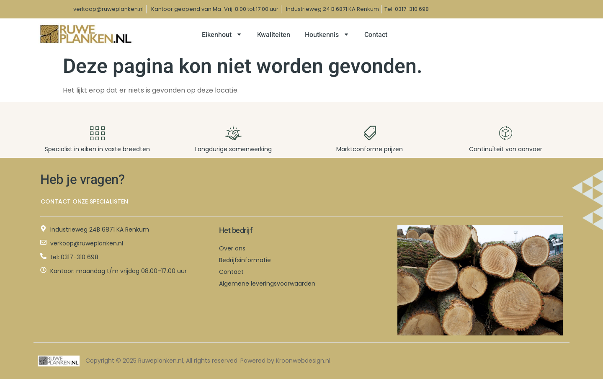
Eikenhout (222, 34)
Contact (375, 35)
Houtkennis (327, 34)
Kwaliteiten (273, 35)
